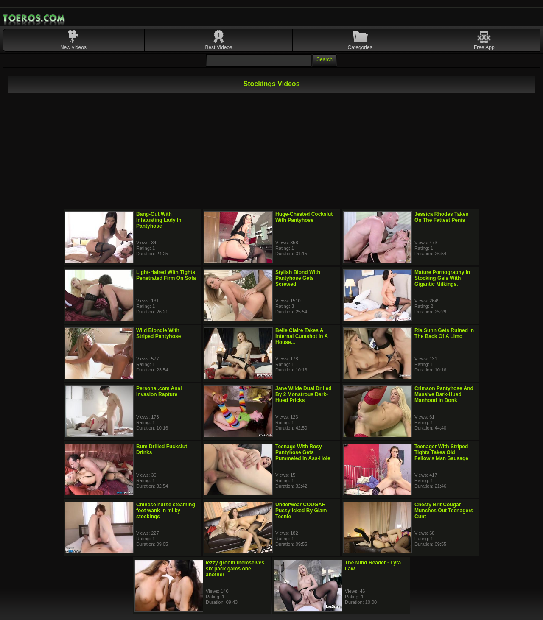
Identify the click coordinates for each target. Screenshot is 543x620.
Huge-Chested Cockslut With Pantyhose (304, 217)
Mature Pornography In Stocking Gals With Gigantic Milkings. (442, 278)
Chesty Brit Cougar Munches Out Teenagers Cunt (443, 510)
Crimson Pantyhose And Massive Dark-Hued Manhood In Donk (443, 394)
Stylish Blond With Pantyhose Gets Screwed (297, 278)
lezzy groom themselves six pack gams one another (235, 569)
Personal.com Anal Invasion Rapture (159, 391)
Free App (484, 47)
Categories (360, 47)
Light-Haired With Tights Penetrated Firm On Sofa (166, 275)
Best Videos (218, 47)
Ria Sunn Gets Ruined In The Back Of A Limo (444, 333)
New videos (73, 47)
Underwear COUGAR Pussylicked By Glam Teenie (301, 510)
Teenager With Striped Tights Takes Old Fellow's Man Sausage (441, 452)
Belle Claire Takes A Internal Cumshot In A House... (301, 336)
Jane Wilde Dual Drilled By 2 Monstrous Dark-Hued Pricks (303, 394)
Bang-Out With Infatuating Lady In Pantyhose (159, 220)
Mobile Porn (34, 18)
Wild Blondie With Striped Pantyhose (158, 333)
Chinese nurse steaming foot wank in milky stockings (165, 510)
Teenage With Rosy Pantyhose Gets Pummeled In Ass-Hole (302, 452)
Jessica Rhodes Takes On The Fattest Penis (441, 217)
